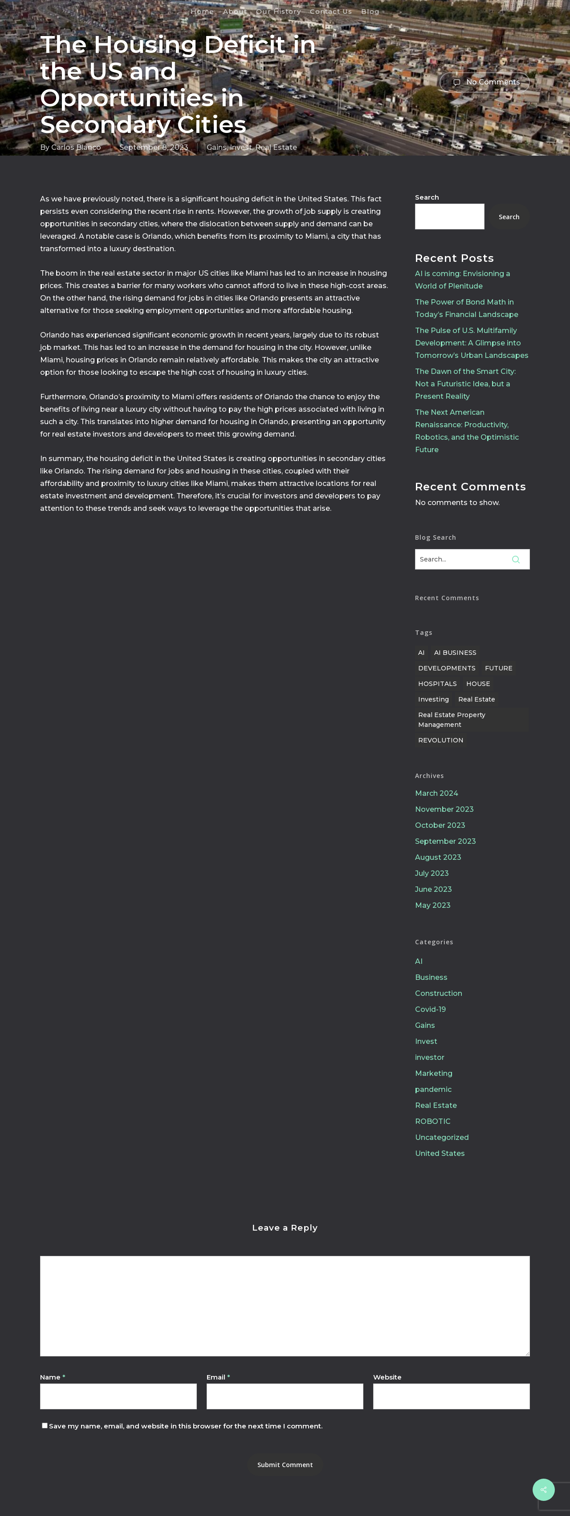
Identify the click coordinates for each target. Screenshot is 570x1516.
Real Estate (276, 147)
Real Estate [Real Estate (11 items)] (476, 699)
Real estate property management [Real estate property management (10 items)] (451, 720)
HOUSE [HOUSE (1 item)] (478, 684)
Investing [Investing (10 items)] (433, 699)
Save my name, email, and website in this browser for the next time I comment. (185, 1426)
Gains (217, 147)
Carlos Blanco (76, 147)
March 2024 (436, 793)
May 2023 (433, 905)
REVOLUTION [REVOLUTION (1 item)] (441, 740)
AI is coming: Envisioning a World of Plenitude (462, 279)
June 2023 (433, 889)
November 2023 (444, 809)
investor (429, 1057)
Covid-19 (430, 1009)
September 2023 (445, 841)
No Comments (484, 82)
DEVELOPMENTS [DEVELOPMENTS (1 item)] (447, 668)
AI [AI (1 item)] (421, 653)
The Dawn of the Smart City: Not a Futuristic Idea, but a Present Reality (465, 384)
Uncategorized (442, 1137)
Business (431, 977)
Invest (241, 147)
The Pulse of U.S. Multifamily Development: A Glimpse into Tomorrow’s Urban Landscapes (472, 343)
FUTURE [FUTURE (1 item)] (499, 668)
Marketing (433, 1073)
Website (387, 1377)
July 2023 (432, 873)
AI (419, 961)
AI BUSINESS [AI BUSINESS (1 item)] (455, 653)
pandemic (433, 1089)
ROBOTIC (433, 1121)
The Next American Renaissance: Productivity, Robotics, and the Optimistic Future (467, 431)
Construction (438, 993)
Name (52, 1377)
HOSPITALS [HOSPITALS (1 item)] (437, 684)
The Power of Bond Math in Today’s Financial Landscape (466, 308)
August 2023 (438, 857)
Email (218, 1377)
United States (440, 1153)
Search (427, 197)
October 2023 (440, 825)
